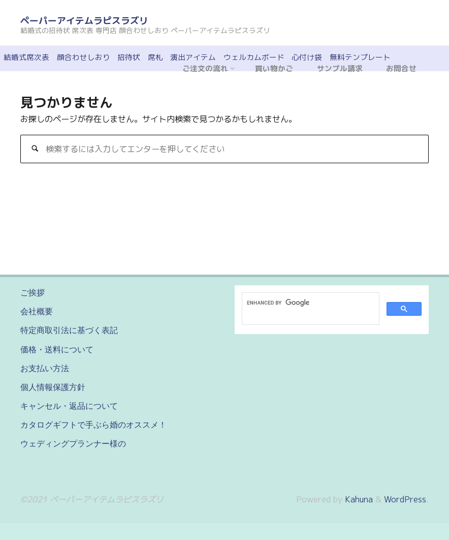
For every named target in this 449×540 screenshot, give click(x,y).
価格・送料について (56, 349)
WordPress (405, 499)
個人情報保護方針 (52, 387)
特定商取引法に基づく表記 (69, 330)
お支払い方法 (44, 368)
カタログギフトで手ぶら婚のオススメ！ (93, 424)
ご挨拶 (32, 292)
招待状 (128, 57)
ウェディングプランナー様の (73, 443)
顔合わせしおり (83, 57)
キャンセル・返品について (69, 406)
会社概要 (36, 311)
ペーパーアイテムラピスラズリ (84, 20)
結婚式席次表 (26, 57)
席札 (155, 57)
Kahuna (357, 499)
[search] (309, 302)
